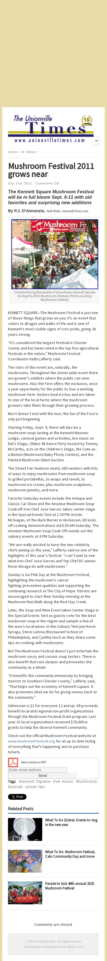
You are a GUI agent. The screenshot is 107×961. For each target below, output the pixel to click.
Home (12, 152)
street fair (35, 787)
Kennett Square (35, 781)
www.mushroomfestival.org (31, 741)
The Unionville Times (42, 941)
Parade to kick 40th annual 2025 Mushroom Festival (69, 886)
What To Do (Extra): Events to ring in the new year (71, 822)
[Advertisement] (53, 53)
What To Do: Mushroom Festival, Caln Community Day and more (70, 854)
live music (63, 781)
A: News (28, 152)
